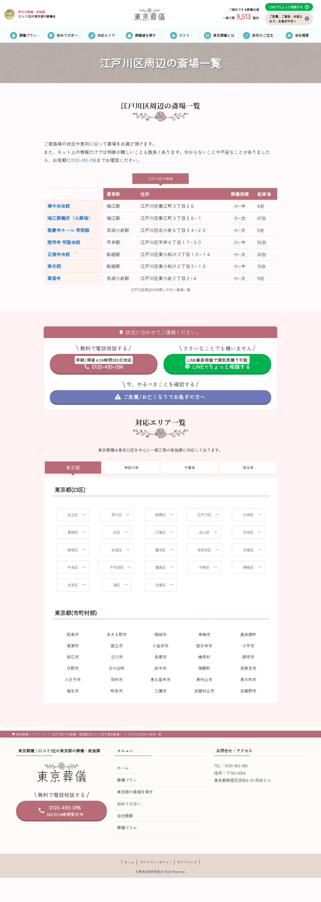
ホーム (123, 768)
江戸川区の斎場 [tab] (160, 178)
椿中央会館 (58, 206)
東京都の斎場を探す (135, 792)
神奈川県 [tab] (131, 467)
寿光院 (54, 266)
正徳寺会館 (58, 254)
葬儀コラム (127, 827)
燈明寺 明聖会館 (63, 242)
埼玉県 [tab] (248, 467)
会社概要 (125, 816)
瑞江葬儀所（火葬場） (70, 218)
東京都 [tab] (73, 467)
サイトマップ (187, 862)
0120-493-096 (84, 160)
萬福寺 (54, 278)
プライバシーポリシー (155, 862)
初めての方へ (129, 804)
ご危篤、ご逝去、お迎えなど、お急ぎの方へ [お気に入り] (289, 18)
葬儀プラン (127, 780)
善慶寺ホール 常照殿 (68, 230)
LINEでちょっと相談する (289, 7)
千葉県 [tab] (189, 467)
